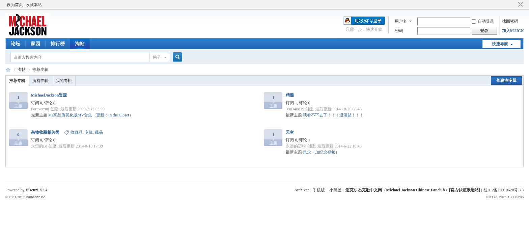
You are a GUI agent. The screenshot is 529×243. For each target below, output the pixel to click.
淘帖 (79, 43)
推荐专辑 (40, 69)
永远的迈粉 (296, 146)
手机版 (319, 190)
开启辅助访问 (514, 5)
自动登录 (483, 21)
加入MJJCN (513, 30)
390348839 (295, 109)
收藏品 (77, 132)
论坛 (15, 43)
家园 (35, 43)
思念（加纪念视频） (321, 152)
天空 (290, 132)
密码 (399, 30)
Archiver (301, 190)
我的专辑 (64, 80)
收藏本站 (34, 4)
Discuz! (32, 190)
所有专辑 (40, 80)
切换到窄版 (520, 5)
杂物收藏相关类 (45, 132)
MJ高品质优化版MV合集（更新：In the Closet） (90, 115)
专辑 (89, 132)
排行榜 (58, 43)
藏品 (99, 132)
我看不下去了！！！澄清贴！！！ (333, 115)
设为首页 (15, 4)
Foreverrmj (40, 109)
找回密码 (510, 21)
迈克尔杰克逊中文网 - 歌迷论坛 (8, 70)
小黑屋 (335, 190)
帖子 (157, 57)
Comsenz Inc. (36, 197)
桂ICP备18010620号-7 (502, 190)
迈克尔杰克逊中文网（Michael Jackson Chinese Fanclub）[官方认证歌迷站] (412, 190)
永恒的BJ (39, 146)
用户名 (401, 21)
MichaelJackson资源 (49, 95)
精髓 (290, 95)
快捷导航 (500, 44)
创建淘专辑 (506, 80)
